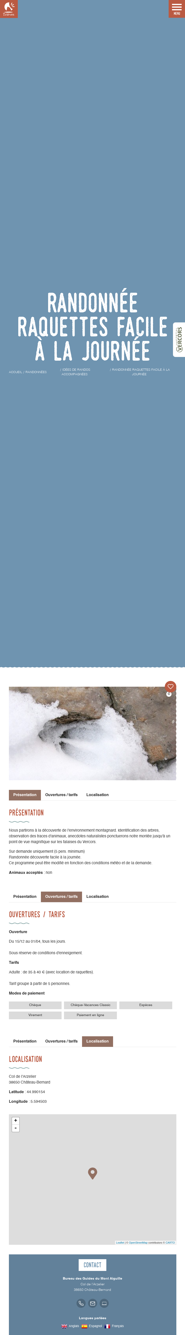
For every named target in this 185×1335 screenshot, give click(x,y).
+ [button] (15, 1121)
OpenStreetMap (138, 1242)
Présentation (25, 897)
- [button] (15, 1128)
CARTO (170, 1242)
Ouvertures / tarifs (61, 795)
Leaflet (120, 1242)
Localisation (97, 795)
